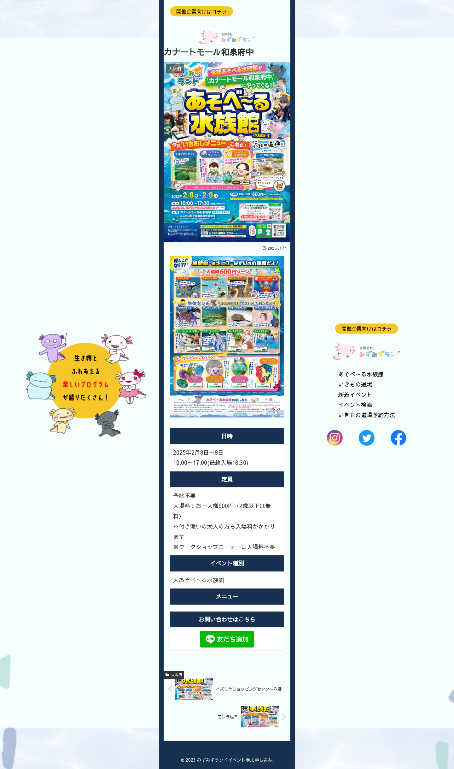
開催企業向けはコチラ (366, 328)
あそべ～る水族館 (361, 374)
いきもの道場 (355, 384)
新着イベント (355, 395)
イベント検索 (355, 405)
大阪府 (174, 674)
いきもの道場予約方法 (366, 415)
